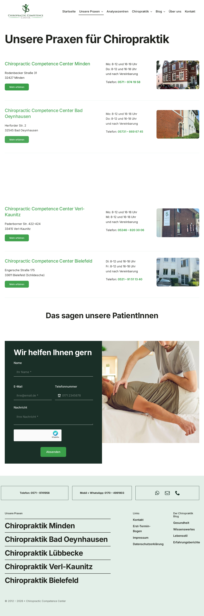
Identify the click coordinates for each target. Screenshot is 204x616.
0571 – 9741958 (40, 492)
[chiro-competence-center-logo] (25, 5)
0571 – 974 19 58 (129, 83)
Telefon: (25, 492)
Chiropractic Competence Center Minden (47, 65)
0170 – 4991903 (114, 492)
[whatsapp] (157, 493)
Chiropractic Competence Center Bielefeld (48, 263)
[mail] (167, 493)
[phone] (177, 493)
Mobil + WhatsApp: (92, 492)
